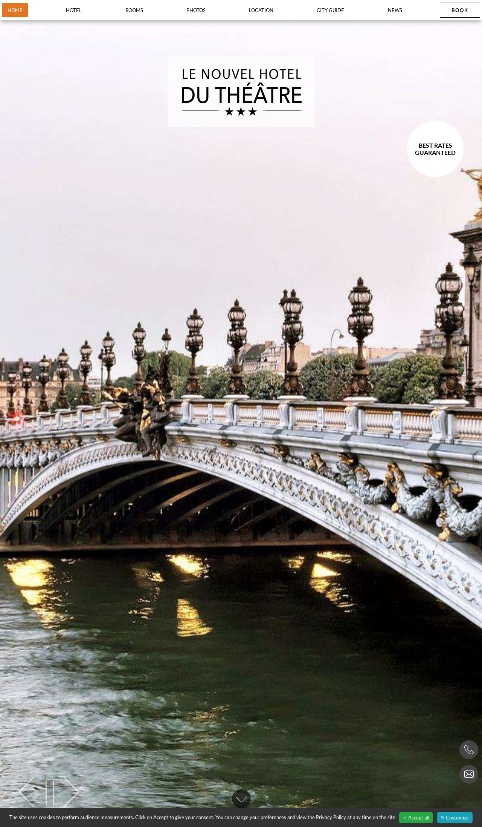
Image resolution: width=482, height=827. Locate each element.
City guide (330, 10)
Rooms (134, 10)
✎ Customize (455, 818)
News (395, 10)
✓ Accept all (416, 818)
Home (15, 10)
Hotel (74, 10)
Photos (196, 10)
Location (261, 10)
